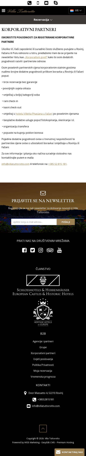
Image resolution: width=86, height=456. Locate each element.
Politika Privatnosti (43, 365)
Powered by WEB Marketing (26, 442)
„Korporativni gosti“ (36, 57)
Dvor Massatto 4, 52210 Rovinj (43, 393)
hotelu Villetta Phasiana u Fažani (34, 113)
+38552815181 (43, 399)
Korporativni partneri (43, 353)
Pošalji (66, 222)
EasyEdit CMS (48, 442)
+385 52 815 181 (57, 164)
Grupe (43, 347)
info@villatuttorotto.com (15, 164)
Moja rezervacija (42, 370)
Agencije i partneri (43, 341)
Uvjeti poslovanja (43, 359)
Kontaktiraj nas (69, 452)
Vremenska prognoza (43, 376)
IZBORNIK (4, 11)
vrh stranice (43, 428)
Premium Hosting (65, 442)
